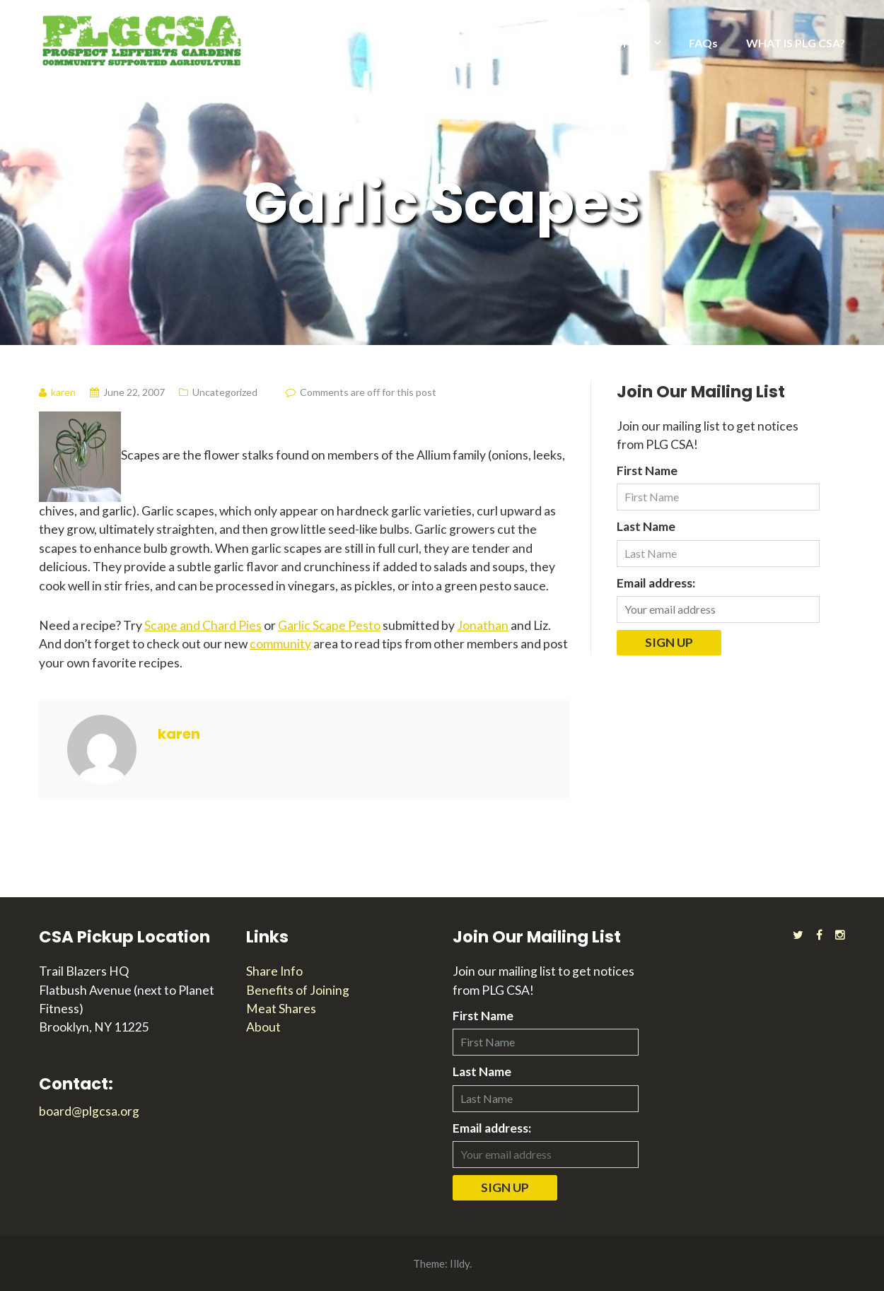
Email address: (656, 583)
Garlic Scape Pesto (329, 625)
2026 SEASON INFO (475, 42)
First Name (647, 470)
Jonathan (482, 625)
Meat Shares (281, 1008)
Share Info (274, 971)
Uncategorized (224, 392)
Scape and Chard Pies (203, 625)
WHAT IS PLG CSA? (795, 42)
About (263, 1027)
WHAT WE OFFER (602, 42)
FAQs (703, 42)
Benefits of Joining (297, 990)
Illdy (460, 1263)
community (280, 643)
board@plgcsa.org (89, 1111)
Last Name (646, 526)
